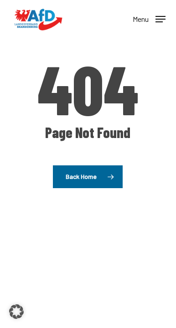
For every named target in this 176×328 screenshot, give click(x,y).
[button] (149, 18)
